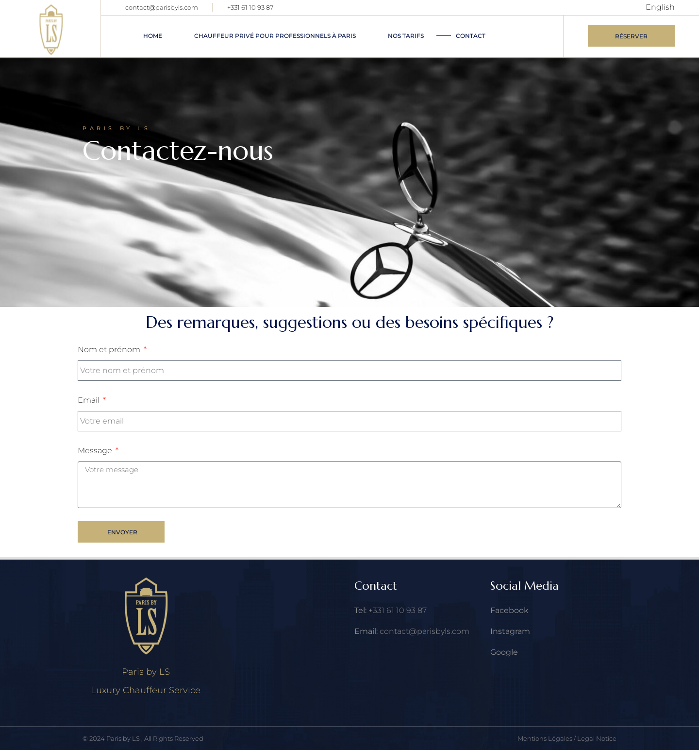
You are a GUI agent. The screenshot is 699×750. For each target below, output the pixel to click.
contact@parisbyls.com (161, 7)
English (660, 7)
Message (96, 450)
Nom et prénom (110, 349)
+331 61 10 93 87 (250, 7)
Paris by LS (123, 738)
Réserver (631, 36)
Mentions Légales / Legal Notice (566, 738)
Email (89, 400)
